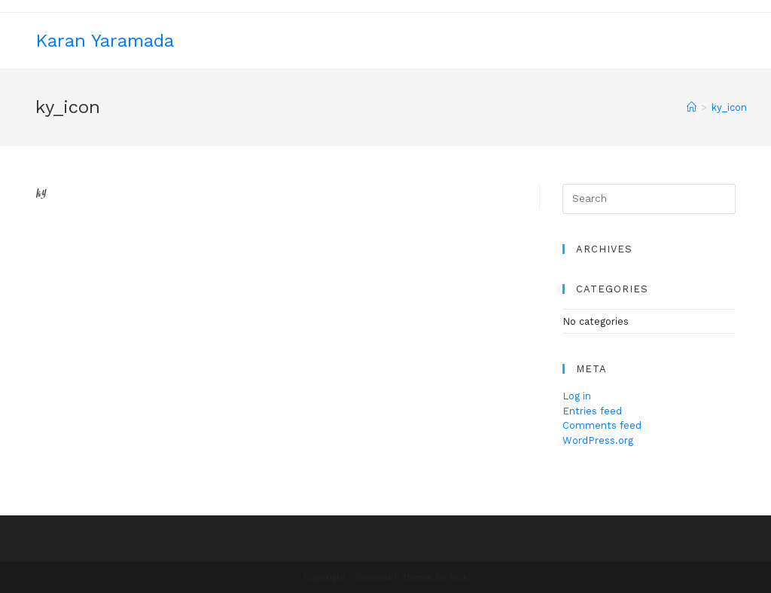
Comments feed (601, 425)
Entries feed (592, 411)
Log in (576, 396)
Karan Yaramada (104, 40)
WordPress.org (597, 440)
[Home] (691, 107)
